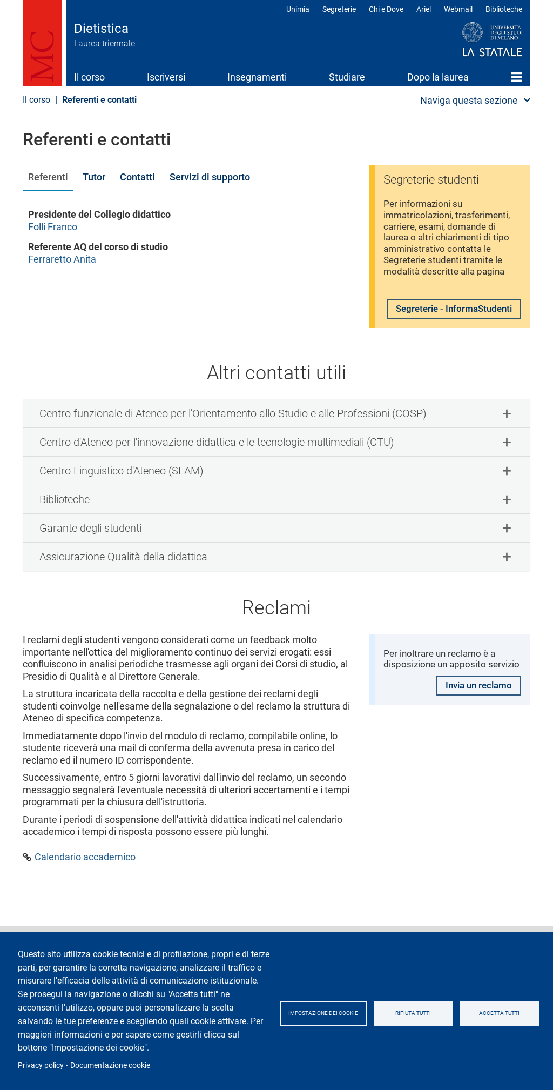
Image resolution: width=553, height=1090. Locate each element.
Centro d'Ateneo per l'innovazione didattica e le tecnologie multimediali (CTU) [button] (216, 463)
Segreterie (339, 9)
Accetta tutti (514, 1013)
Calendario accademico (85, 878)
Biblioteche (503, 9)
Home (516, 76)
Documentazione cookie (110, 1065)
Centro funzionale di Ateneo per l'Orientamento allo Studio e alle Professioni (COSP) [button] (233, 435)
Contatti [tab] (137, 177)
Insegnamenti (257, 77)
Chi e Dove (386, 9)
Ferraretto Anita (62, 259)
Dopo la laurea (438, 77)
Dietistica (101, 29)
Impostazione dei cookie (335, 1013)
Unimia (297, 9)
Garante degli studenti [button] (90, 549)
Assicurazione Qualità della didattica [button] (123, 578)
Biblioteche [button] (64, 520)
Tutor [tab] (94, 177)
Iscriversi (166, 77)
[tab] (276, 435)
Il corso (89, 77)
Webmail (458, 9)
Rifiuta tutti (434, 1013)
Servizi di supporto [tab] (210, 177)
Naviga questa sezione (469, 100)
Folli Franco (52, 226)
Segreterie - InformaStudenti (429, 324)
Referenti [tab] (48, 177)
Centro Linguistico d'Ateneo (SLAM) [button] (121, 492)
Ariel (423, 9)
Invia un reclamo (475, 722)
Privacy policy (41, 1065)
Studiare (347, 77)
